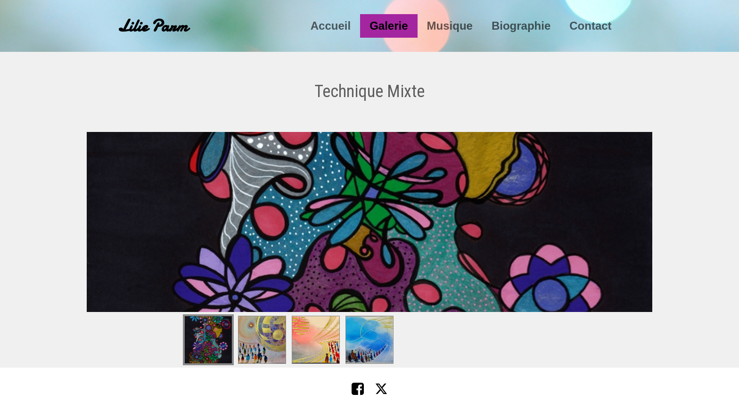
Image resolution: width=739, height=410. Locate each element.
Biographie (521, 25)
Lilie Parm (153, 26)
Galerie (389, 25)
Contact (590, 25)
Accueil (331, 25)
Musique (450, 25)
